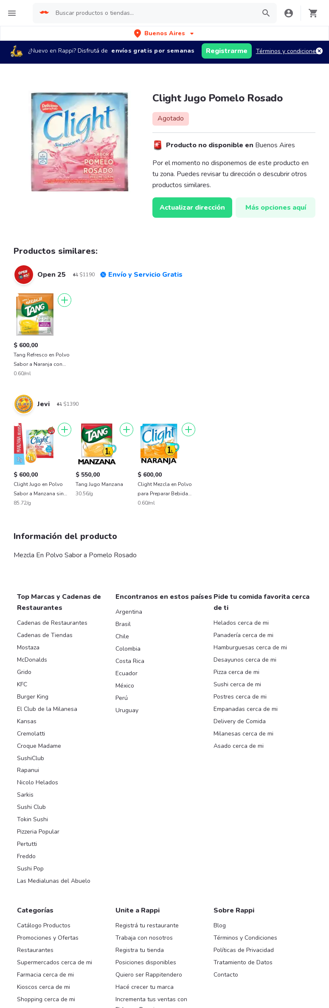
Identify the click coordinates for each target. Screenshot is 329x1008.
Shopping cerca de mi (46, 999)
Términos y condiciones (287, 51)
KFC (22, 684)
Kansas (27, 721)
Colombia (128, 649)
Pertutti (27, 844)
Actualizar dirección (192, 207)
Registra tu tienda (139, 950)
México (124, 686)
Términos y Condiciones (245, 938)
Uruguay (126, 710)
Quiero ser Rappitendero (148, 975)
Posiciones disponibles (145, 962)
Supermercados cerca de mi (54, 962)
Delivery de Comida (240, 721)
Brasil (123, 624)
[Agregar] (64, 300)
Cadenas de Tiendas (45, 635)
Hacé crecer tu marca (144, 987)
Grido (24, 672)
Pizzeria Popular (38, 832)
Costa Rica (129, 661)
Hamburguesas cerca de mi (250, 647)
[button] (164, 33)
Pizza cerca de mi (236, 672)
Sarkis (25, 795)
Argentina (128, 612)
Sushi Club (31, 807)
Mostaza (28, 647)
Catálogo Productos (43, 925)
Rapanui (28, 770)
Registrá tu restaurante (147, 925)
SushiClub (30, 758)
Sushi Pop (30, 869)
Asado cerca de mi (239, 746)
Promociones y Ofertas (48, 938)
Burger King (32, 697)
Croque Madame (39, 746)
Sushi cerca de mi (237, 684)
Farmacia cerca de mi (45, 975)
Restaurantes (35, 950)
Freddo (26, 856)
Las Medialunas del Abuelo (53, 881)
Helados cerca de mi (241, 623)
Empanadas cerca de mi (246, 709)
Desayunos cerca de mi (245, 660)
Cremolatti (31, 734)
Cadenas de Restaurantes (52, 623)
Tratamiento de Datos (243, 962)
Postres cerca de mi (240, 697)
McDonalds (32, 660)
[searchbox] (157, 13)
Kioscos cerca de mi (43, 987)
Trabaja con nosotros (144, 938)
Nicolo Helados (37, 782)
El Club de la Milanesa (47, 709)
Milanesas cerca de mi (243, 734)
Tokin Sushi (32, 819)
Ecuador (126, 673)
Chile (122, 636)
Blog (220, 925)
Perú (121, 698)
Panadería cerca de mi (243, 635)
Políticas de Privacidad (244, 950)
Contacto (226, 975)
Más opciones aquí (275, 207)
